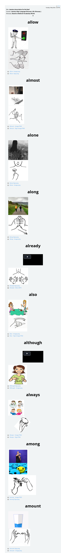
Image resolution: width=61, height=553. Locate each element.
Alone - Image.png (16, 185)
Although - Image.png (17, 388)
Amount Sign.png (16, 548)
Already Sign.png (16, 286)
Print (59, 6)
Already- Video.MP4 (17, 288)
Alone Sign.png (15, 183)
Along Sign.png (15, 237)
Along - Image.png (16, 239)
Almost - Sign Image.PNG (18, 128)
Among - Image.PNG (17, 497)
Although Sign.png (16, 386)
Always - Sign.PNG (16, 437)
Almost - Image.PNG (17, 126)
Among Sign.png (16, 499)
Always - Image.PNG (17, 435)
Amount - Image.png (17, 550)
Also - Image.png (16, 334)
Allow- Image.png (16, 71)
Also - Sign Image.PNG (17, 336)
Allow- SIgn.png (15, 73)
